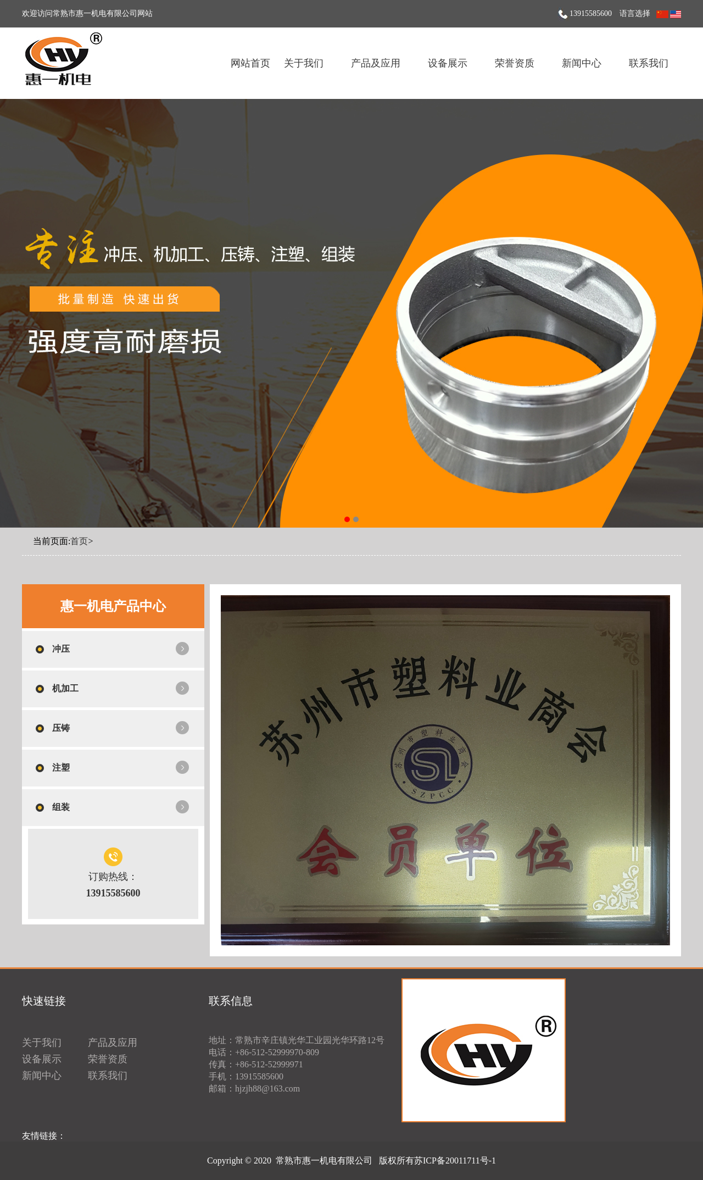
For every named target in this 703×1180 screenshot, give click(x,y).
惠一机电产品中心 (113, 606)
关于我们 (303, 63)
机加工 (65, 688)
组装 (61, 807)
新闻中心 (581, 63)
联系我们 (648, 63)
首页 (79, 541)
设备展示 (447, 63)
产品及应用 (375, 63)
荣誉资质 (514, 63)
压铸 (61, 728)
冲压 (61, 648)
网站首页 (250, 63)
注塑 (61, 767)
